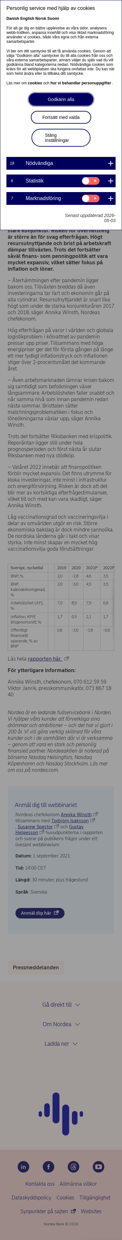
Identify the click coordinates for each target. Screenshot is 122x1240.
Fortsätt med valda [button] (61, 117)
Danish (12, 18)
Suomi (53, 18)
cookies (35, 83)
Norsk (40, 18)
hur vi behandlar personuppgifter (81, 83)
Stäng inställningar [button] (57, 138)
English (27, 18)
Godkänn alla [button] (61, 99)
